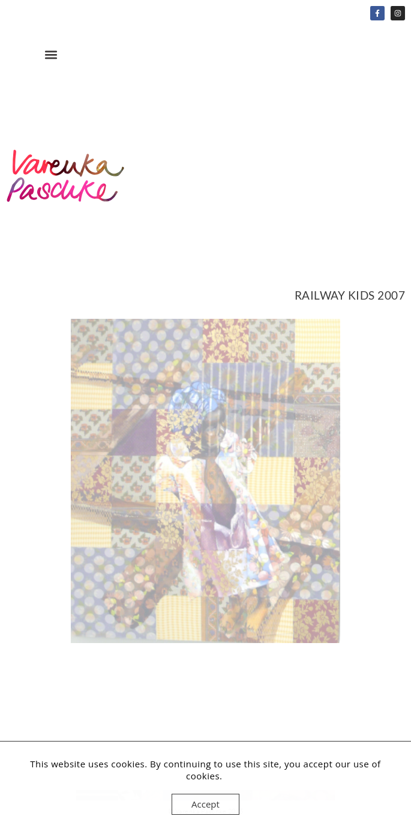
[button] (51, 54)
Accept (205, 804)
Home (66, 185)
